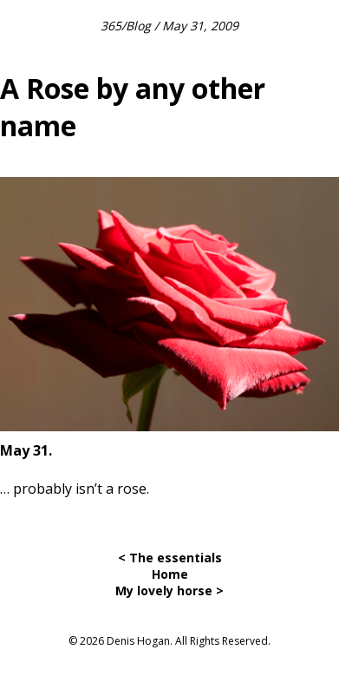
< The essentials (170, 557)
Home (170, 574)
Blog (138, 25)
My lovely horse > (169, 590)
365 (111, 25)
